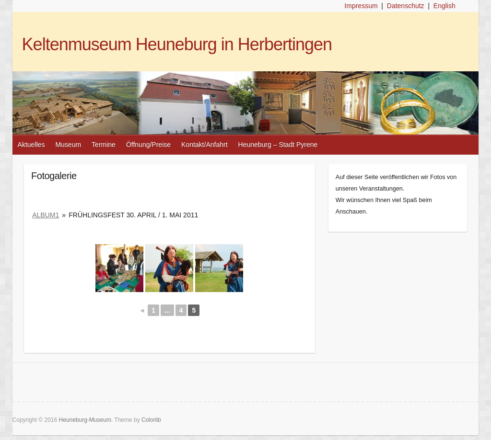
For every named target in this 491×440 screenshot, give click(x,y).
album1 (45, 215)
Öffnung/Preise (148, 144)
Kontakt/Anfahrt (204, 144)
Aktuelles (31, 144)
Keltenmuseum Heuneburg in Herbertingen (177, 44)
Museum (68, 144)
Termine (104, 144)
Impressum (360, 6)
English (444, 6)
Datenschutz (405, 6)
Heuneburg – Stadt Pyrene (278, 144)
